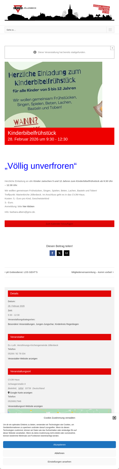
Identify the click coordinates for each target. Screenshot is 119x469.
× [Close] (112, 48)
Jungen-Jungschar (45, 324)
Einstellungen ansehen (59, 461)
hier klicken (28, 206)
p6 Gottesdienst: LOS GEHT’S (22, 272)
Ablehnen (59, 453)
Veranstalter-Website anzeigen (22, 358)
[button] (114, 417)
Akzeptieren (59, 444)
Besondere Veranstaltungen (21, 324)
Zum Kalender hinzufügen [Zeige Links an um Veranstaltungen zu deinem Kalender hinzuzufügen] (59, 223)
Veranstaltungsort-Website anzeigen (25, 406)
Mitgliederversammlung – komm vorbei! (91, 272)
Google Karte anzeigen (21, 392)
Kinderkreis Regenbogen (67, 324)
